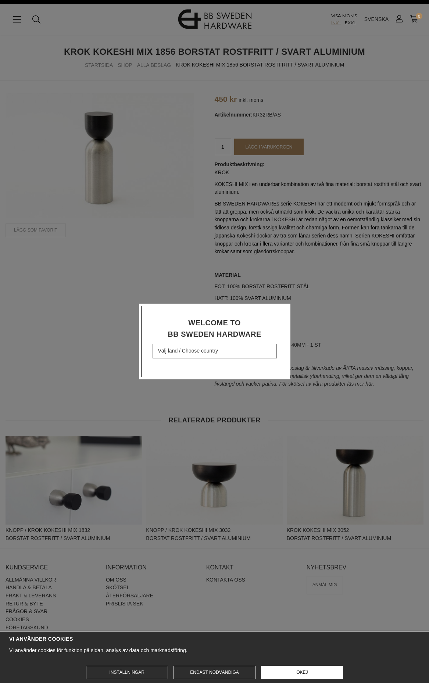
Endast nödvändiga (214, 672)
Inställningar (126, 672)
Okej (302, 672)
